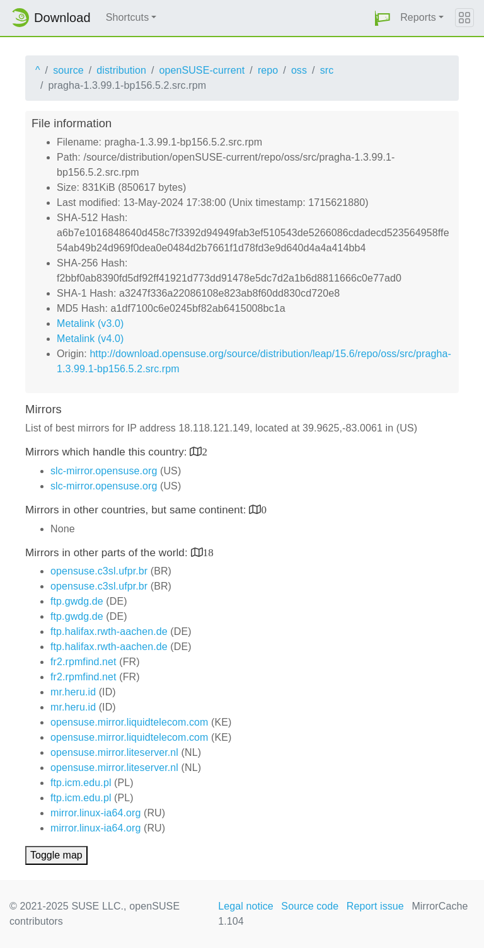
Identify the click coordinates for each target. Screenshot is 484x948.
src (327, 70)
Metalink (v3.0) (90, 323)
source (68, 70)
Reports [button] (418, 17)
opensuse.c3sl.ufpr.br (98, 571)
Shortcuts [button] (127, 17)
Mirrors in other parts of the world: (108, 553)
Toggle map (56, 855)
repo (268, 70)
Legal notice (246, 906)
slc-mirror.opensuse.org (103, 470)
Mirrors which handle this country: (107, 452)
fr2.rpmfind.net (83, 661)
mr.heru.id (73, 692)
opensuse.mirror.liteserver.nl (114, 752)
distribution (121, 70)
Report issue (375, 906)
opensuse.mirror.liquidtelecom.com (129, 722)
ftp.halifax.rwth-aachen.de (109, 631)
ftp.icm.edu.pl (81, 782)
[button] (382, 18)
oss (299, 70)
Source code (309, 906)
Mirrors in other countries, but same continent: (137, 510)
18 (208, 552)
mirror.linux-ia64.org (95, 813)
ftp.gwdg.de (76, 601)
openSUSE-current (202, 70)
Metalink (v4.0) (90, 338)
